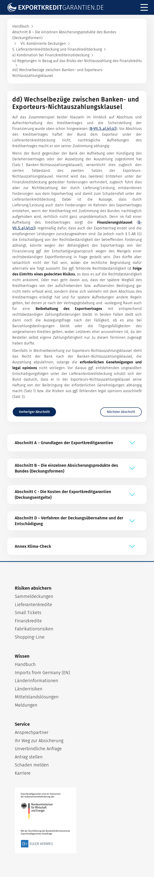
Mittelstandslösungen (37, 697)
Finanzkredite (28, 621)
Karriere (23, 773)
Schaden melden (32, 765)
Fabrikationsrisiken (34, 629)
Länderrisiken (28, 689)
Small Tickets (28, 612)
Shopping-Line (29, 637)
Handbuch (25, 664)
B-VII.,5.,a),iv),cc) (103, 128)
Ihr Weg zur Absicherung (39, 740)
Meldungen (26, 705)
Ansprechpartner (31, 732)
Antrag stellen (29, 757)
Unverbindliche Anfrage (38, 748)
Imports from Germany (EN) (42, 672)
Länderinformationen (36, 680)
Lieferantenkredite (33, 604)
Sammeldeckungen (34, 596)
